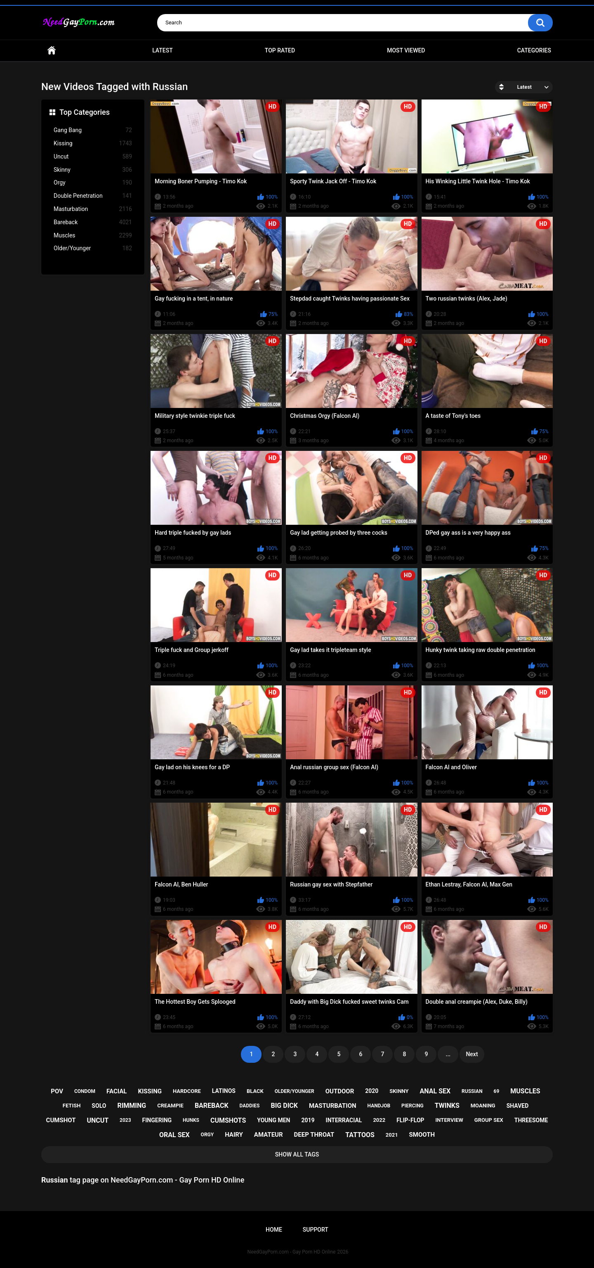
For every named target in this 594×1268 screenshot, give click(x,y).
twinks (447, 1105)
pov (57, 1091)
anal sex (435, 1091)
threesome (531, 1120)
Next (472, 1054)
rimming (131, 1105)
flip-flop (410, 1120)
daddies (250, 1106)
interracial (344, 1120)
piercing (412, 1106)
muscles (525, 1091)
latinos (224, 1091)
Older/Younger (93, 248)
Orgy (93, 182)
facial (116, 1091)
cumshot (61, 1120)
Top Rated (280, 50)
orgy (207, 1135)
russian (472, 1091)
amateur (268, 1134)
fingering (157, 1120)
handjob (379, 1106)
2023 (125, 1120)
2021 (392, 1135)
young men (273, 1120)
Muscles (93, 235)
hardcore (187, 1091)
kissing (150, 1091)
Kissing (93, 143)
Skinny (93, 169)
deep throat (314, 1134)
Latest (162, 50)
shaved (518, 1105)
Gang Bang (93, 130)
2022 (379, 1120)
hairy (234, 1134)
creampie (170, 1105)
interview (449, 1120)
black (255, 1091)
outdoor (339, 1091)
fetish (72, 1105)
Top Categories (84, 112)
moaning (483, 1105)
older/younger (294, 1091)
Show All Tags (297, 1154)
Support (315, 1229)
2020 (371, 1091)
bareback (212, 1105)
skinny (398, 1091)
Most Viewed (406, 50)
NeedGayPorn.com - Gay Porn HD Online (292, 1252)
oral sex (174, 1135)
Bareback (93, 222)
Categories (534, 50)
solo (99, 1105)
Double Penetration (93, 195)
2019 (307, 1120)
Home (51, 50)
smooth (422, 1134)
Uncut (93, 156)
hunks (191, 1120)
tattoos (360, 1135)
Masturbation (93, 209)
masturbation (332, 1105)
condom (84, 1091)
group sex (488, 1120)
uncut (97, 1120)
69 (497, 1091)
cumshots (228, 1120)
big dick (284, 1105)
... (448, 1054)
